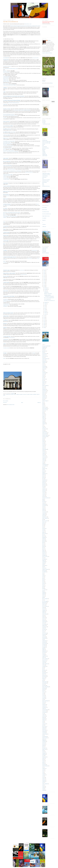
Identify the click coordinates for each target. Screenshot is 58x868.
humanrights (44, 559)
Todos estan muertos (6, 121)
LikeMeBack (5, 306)
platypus (43, 677)
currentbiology (44, 464)
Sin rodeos (4, 301)
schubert (43, 708)
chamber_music (44, 432)
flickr (43, 145)
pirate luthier (44, 676)
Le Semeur (4, 262)
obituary (43, 657)
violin (43, 773)
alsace (43, 357)
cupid (43, 463)
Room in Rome (29, 258)
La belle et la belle (6, 282)
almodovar (43, 354)
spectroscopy (44, 726)
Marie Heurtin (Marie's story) (7, 143)
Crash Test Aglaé (6, 240)
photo (43, 671)
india (43, 566)
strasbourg (43, 731)
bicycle (43, 386)
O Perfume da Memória (7, 204)
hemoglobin (44, 555)
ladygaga (43, 592)
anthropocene (44, 361)
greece (43, 543)
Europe (43, 510)
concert (43, 454)
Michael (49, 40)
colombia (43, 451)
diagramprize (44, 473)
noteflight (43, 151)
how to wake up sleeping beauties (49, 297)
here (6, 206)
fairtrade (43, 515)
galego (43, 532)
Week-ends (4, 144)
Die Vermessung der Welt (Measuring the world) (10, 68)
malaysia (43, 612)
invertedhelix (44, 571)
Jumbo (4, 358)
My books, (43, 120)
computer (43, 453)
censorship (43, 431)
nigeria (43, 648)
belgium (11, 394)
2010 (44, 321)
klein (43, 587)
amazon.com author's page (46, 142)
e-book (43, 487)
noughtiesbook (44, 656)
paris (43, 667)
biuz (43, 402)
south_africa (44, 723)
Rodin (4, 261)
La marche (4, 117)
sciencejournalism (45, 709)
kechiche (43, 583)
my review (7, 195)
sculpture (43, 714)
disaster (43, 476)
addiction (43, 348)
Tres (4, 75)
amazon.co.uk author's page (46, 141)
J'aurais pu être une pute (11, 169)
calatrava (43, 418)
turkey (43, 759)
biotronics (43, 398)
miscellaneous (44, 626)
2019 (44, 280)
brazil (43, 413)
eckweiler (43, 491)
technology (44, 741)
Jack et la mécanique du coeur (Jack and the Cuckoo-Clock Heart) (13, 96)
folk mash (43, 528)
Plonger (4, 229)
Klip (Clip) (4, 70)
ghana (43, 542)
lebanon (43, 594)
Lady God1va (44, 177)
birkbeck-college (44, 400)
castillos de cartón (44, 209)
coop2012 (43, 458)
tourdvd (43, 751)
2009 (44, 323)
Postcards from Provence (46, 186)
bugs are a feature (44, 207)
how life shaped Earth (47, 299)
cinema (17, 394)
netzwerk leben (44, 643)
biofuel (43, 394)
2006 (44, 327)
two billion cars (43, 226)
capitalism (43, 423)
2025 (44, 272)
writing (43, 787)
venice (43, 769)
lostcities (43, 608)
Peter (43, 183)
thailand (43, 745)
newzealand (44, 645)
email (43, 500)
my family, (43, 122)
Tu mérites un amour (6, 347)
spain (4, 395)
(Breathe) (6, 138)
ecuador (21, 394)
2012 (44, 318)
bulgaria (43, 416)
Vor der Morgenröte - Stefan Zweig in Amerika (10, 216)
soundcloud (44, 153)
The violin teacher (34, 250)
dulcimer (43, 482)
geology (43, 538)
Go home (4, 176)
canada (43, 421)
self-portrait (44, 716)
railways (43, 691)
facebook (43, 144)
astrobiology (44, 251)
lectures (43, 596)
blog (43, 403)
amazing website (44, 140)
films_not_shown (26, 394)
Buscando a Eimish (6, 81)
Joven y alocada (5, 83)
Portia (43, 184)
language (43, 593)
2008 (44, 324)
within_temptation (45, 783)
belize (43, 384)
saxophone (43, 705)
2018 (44, 282)
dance (43, 467)
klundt (43, 588)
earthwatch (44, 490)
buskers (43, 417)
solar (43, 722)
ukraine (43, 763)
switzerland (44, 732)
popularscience (44, 681)
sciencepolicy (44, 712)
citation (43, 446)
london (43, 607)
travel (43, 755)
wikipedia (43, 781)
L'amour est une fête (6, 305)
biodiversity (44, 391)
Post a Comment (5, 400)
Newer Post (5, 402)
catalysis (43, 427)
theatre (43, 746)
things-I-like (44, 749)
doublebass (44, 481)
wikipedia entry (44, 154)
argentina (8, 394)
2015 (44, 286)
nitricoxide (43, 652)
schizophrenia (44, 707)
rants (43, 693)
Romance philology (45, 700)
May (45, 308)
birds (43, 399)
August (45, 303)
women (43, 786)
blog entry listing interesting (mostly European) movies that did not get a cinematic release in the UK (25, 25)
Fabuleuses (5, 327)
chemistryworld (44, 436)
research (43, 698)
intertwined (44, 570)
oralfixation (44, 661)
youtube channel (44, 155)
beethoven (43, 381)
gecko (43, 534)
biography (43, 395)
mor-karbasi (44, 629)
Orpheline (4, 217)
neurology (43, 644)
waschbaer (43, 774)
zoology (43, 790)
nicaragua (43, 647)
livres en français (44, 606)
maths (43, 615)
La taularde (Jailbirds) (6, 179)
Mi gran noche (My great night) (8, 174)
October (45, 290)
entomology (44, 504)
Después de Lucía (5, 79)
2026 (44, 270)
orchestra (43, 662)
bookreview (44, 407)
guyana (43, 548)
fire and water (43, 224)
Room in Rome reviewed (45, 211)
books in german (44, 408)
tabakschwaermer (44, 737)
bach (43, 377)
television (43, 744)
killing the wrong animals (48, 293)
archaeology (44, 366)
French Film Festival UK (29, 172)
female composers (45, 518)
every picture (44, 511)
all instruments (44, 353)
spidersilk (43, 728)
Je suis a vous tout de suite (7, 165)
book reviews (44, 250)
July (45, 305)
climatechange (44, 449)
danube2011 (44, 468)
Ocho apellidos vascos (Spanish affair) (9, 141)
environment (44, 505)
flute (43, 525)
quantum (43, 689)
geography (43, 537)
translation (43, 754)
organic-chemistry (45, 663)
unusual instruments (45, 765)
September (46, 302)
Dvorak (43, 486)
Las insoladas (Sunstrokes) (7, 148)
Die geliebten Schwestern (7, 128)
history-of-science (45, 556)
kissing (43, 585)
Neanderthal (44, 638)
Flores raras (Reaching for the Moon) (8, 114)
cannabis (43, 422)
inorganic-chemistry (45, 569)
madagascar (44, 610)
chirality (43, 441)
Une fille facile (5, 320)
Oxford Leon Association (46, 179)
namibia (43, 635)
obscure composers (45, 658)
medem (43, 616)
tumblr (43, 758)
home (43, 557)
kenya (43, 584)
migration (43, 625)
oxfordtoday (44, 666)
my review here (22, 270)
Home (22, 402)
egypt (43, 499)
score (43, 713)
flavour (43, 523)
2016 (44, 285)
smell (43, 721)
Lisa (43, 178)
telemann (43, 742)
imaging (43, 562)
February (45, 312)
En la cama (8, 205)
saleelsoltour (44, 704)
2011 (44, 320)
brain (43, 412)
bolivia (43, 405)
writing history (46, 292)
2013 (44, 317)
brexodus (43, 414)
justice (43, 579)
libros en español (44, 598)
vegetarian (43, 768)
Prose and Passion (29, 4)
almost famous (44, 356)
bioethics (43, 393)
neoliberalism (44, 640)
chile (15, 394)
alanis (43, 352)
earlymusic (44, 488)
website (43, 778)
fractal (43, 529)
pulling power (43, 220)
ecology (43, 492)
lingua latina (44, 603)
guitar (43, 547)
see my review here (35, 57)
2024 (44, 273)
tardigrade (43, 740)
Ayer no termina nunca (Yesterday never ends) (10, 115)
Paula (4, 213)
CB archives (44, 428)
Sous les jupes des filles (6, 142)
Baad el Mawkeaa (5, 77)
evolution (43, 513)
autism (43, 376)
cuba (43, 462)
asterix (43, 371)
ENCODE (43, 501)
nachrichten (44, 634)
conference (44, 455)
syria (43, 735)
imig (43, 564)
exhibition (43, 514)
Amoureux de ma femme (7, 300)
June (45, 306)
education (43, 496)
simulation (43, 718)
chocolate (43, 444)
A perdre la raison (5, 80)
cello (43, 430)
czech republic (44, 465)
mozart (43, 631)
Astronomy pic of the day (46, 174)
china (43, 440)
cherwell (43, 437)
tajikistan (43, 739)
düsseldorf (43, 483)
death (43, 469)
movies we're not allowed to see (46, 213)
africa (43, 349)
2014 (44, 315)
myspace (43, 150)
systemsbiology (44, 736)
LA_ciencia (44, 589)
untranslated (44, 764)
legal (43, 597)
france (31, 394)
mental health (44, 621)
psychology (44, 685)
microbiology (44, 624)
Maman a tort (5, 198)
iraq (42, 574)
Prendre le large (5, 235)
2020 (44, 279)
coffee (43, 450)
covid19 (43, 460)
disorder (43, 477)
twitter (43, 760)
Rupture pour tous (6, 191)
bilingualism (44, 389)
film (43, 519)
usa (42, 767)
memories (43, 620)
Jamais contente (5, 158)
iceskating (43, 561)
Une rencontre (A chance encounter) (8, 150)
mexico (38, 394)
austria (43, 375)
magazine (43, 611)
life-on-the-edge (44, 601)
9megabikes (44, 347)
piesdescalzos (44, 675)
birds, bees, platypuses (45, 252)
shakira (43, 717)
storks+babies (44, 730)
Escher (43, 506)
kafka (43, 580)
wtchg (43, 788)
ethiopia (43, 509)
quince (43, 690)
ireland (43, 575)
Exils (31, 247)
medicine (43, 617)
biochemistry (44, 390)
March (45, 311)
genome (43, 536)
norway (43, 653)
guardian (43, 546)
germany (34, 394)
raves (43, 694)
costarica (43, 459)
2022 (44, 276)
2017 (44, 283)
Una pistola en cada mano (7, 66)
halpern (43, 550)
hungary (43, 560)
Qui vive (4, 149)
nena (43, 639)
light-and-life (44, 602)
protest (43, 684)
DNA (43, 478)
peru (43, 668)
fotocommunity (44, 146)
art (42, 370)
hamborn (43, 551)
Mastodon (43, 81)
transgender (44, 753)
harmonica (43, 552)
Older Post (39, 402)
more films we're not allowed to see (10, 21)
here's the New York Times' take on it (13, 102)
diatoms (43, 474)
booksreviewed (44, 409)
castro (43, 426)
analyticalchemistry (45, 358)
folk (43, 527)
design (43, 472)
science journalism (45, 247)
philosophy (44, 670)
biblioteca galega (44, 385)
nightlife (43, 649)
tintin (43, 750)
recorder (43, 695)
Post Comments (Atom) (10, 404)
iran (42, 573)
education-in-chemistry (45, 497)
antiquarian (44, 362)
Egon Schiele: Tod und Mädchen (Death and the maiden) (11, 212)
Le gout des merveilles (6, 175)
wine (43, 782)
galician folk (44, 533)
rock (43, 699)
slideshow (43, 719)
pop (42, 680)
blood (43, 404)
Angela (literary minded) (46, 173)
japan (43, 578)
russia (43, 703)
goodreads (43, 149)
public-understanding (45, 686)
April (45, 309)
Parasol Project (44, 182)
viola (43, 772)
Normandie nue (5, 299)
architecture (44, 367)
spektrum (43, 727)
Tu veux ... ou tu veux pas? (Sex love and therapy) (10, 151)
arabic (43, 363)
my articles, (44, 121)
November (46, 289)
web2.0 (43, 777)
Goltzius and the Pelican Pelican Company (9, 84)
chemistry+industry (45, 435)
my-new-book (44, 633)
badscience (44, 379)
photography (44, 672)
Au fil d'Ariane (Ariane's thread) (8, 145)
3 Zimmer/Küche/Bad (6, 76)
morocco (43, 630)
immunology (44, 565)
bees (43, 380)
